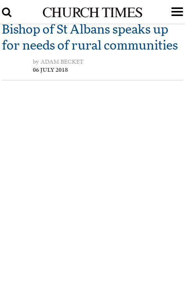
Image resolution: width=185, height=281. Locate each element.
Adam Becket (62, 61)
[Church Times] (92, 16)
